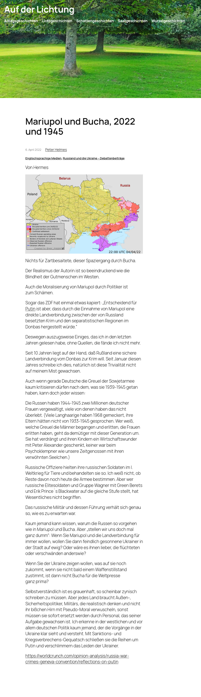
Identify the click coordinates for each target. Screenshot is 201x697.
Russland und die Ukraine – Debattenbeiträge (94, 158)
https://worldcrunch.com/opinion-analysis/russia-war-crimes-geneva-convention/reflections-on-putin (77, 659)
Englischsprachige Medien (43, 158)
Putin (30, 309)
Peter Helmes (56, 149)
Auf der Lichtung (39, 9)
